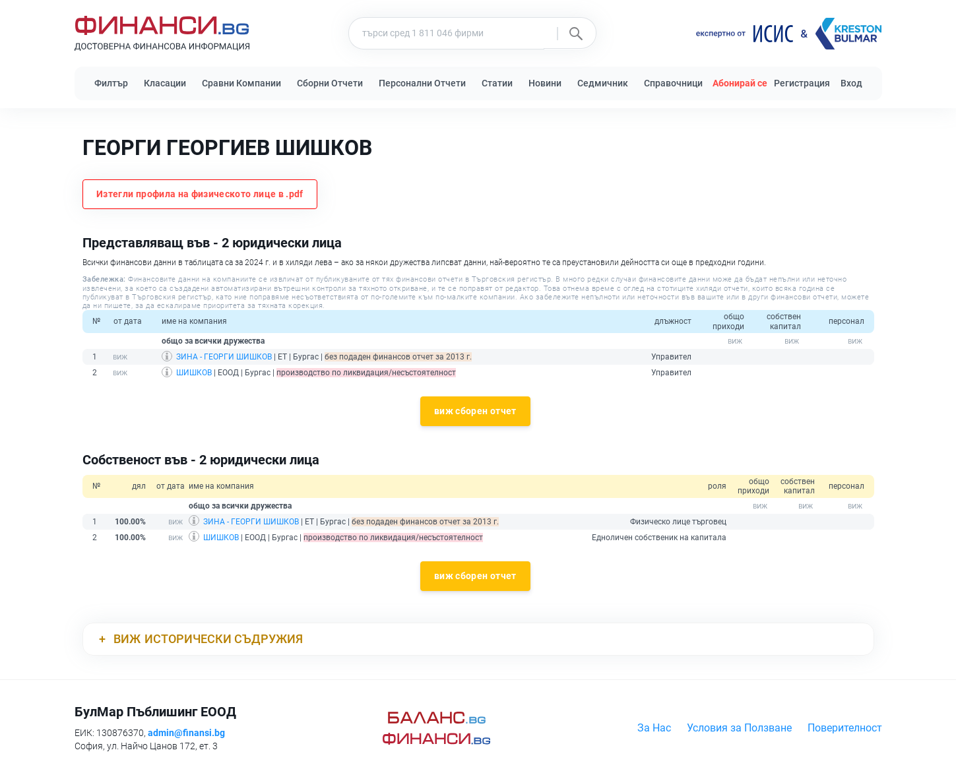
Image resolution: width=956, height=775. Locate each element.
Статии (497, 83)
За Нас (654, 728)
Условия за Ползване (739, 728)
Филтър (111, 83)
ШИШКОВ (194, 372)
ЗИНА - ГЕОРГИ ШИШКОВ (224, 356)
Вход (851, 83)
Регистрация (802, 83)
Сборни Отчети (330, 83)
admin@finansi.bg (186, 733)
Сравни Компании (241, 83)
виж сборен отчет (475, 411)
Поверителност (845, 728)
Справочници (673, 83)
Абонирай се (740, 83)
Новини (544, 83)
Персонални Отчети (422, 83)
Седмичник (602, 83)
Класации (165, 83)
